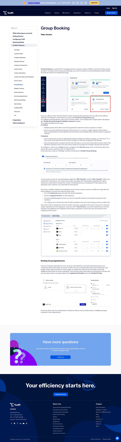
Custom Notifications (20, 73)
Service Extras (18, 80)
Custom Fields (18, 69)
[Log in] (108, 8)
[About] (98, 417)
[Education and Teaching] (60, 410)
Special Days (17, 104)
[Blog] (97, 414)
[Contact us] (60, 357)
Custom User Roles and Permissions (24, 77)
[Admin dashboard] (24, 123)
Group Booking (18, 84)
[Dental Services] (58, 424)
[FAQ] (97, 426)
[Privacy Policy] (106, 439)
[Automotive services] (59, 433)
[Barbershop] (56, 419)
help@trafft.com (15, 412)
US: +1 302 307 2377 (16, 415)
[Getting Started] (24, 36)
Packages (16, 50)
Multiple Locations (19, 88)
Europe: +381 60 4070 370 (18, 419)
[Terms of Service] (95, 439)
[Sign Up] (114, 8)
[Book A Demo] (111, 13)
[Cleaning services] (58, 428)
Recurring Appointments (20, 96)
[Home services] (57, 431)
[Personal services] (58, 426)
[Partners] (98, 424)
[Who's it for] (66, 13)
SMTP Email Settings (19, 100)
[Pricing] (96, 13)
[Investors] (99, 421)
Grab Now (94, 3)
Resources (17, 111)
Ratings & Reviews (19, 61)
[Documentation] (100, 407)
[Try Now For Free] (60, 394)
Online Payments (18, 92)
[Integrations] (24, 120)
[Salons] (55, 417)
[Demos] (57, 13)
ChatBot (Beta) (18, 107)
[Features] (48, 13)
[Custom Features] (24, 45)
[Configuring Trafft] (24, 39)
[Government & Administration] (62, 407)
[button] (11, 423)
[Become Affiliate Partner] (103, 412)
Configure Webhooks (20, 57)
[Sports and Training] (59, 414)
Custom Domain (18, 53)
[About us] (88, 13)
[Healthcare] (56, 421)
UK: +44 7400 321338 (16, 417)
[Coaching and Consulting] (60, 412)
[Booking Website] (24, 42)
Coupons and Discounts (20, 65)
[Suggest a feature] (101, 410)
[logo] (8, 13)
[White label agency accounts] (24, 33)
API (15, 115)
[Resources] (77, 13)
